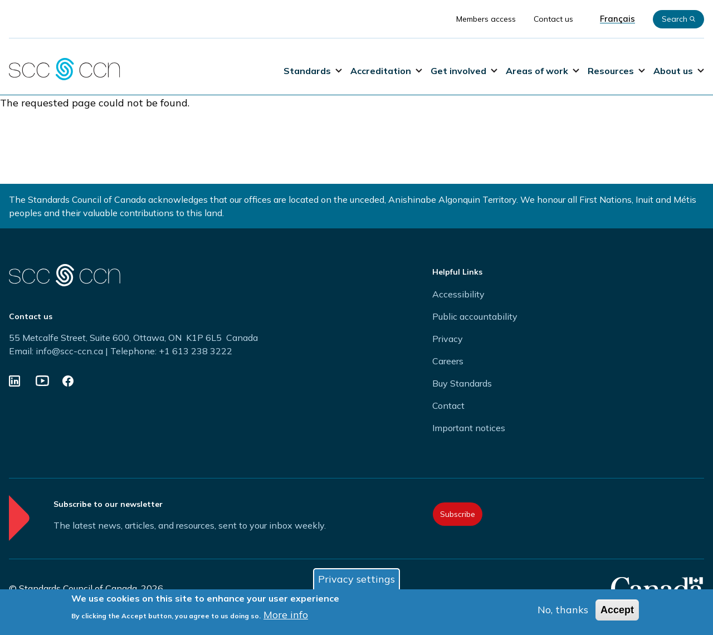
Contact (448, 405)
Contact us (553, 19)
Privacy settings (356, 579)
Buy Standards (462, 383)
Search (678, 19)
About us (678, 70)
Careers (447, 361)
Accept (617, 610)
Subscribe (457, 514)
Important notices (468, 427)
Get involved (464, 70)
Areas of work (542, 70)
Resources (616, 70)
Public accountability (474, 316)
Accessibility (458, 294)
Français (617, 18)
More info (285, 615)
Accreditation (386, 70)
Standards (313, 70)
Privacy (447, 338)
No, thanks (563, 610)
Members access (486, 19)
